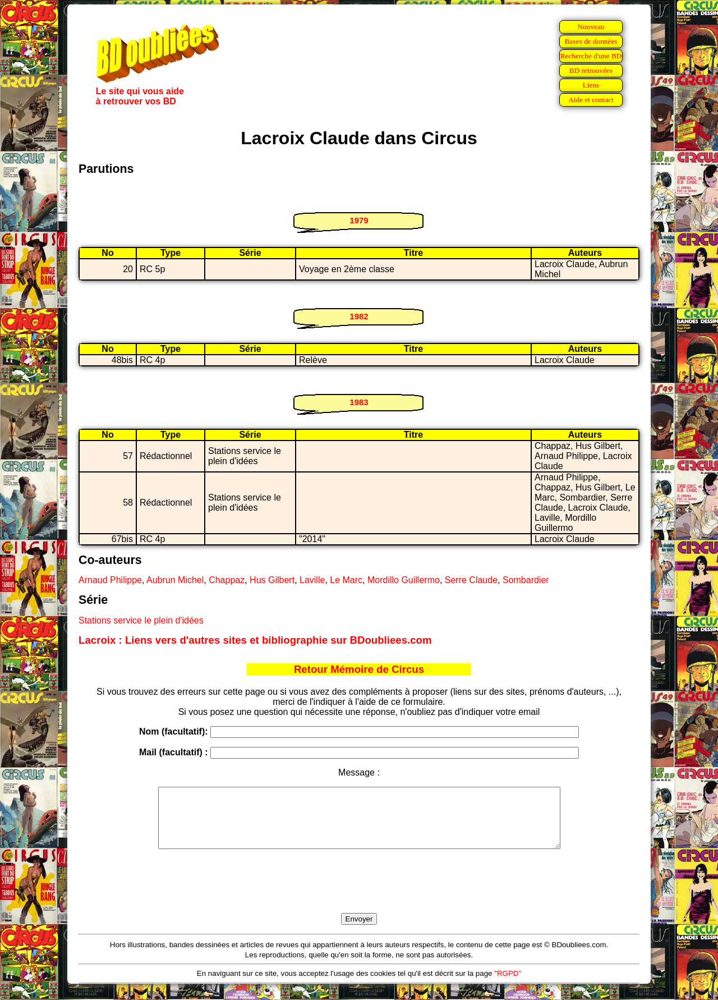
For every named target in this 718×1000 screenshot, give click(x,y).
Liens (591, 85)
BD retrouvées (591, 70)
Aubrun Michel (175, 580)
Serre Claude (471, 580)
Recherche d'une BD (591, 56)
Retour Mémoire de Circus (359, 669)
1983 (358, 402)
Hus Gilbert (272, 580)
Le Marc (346, 580)
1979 (358, 220)
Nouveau (590, 26)
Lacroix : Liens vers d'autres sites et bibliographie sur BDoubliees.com (255, 640)
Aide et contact (591, 99)
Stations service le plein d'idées (141, 620)
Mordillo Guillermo (403, 580)
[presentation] (359, 894)
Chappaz (227, 580)
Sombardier (526, 580)
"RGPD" (507, 985)
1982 (358, 316)
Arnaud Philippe (110, 580)
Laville (312, 580)
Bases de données (590, 41)
